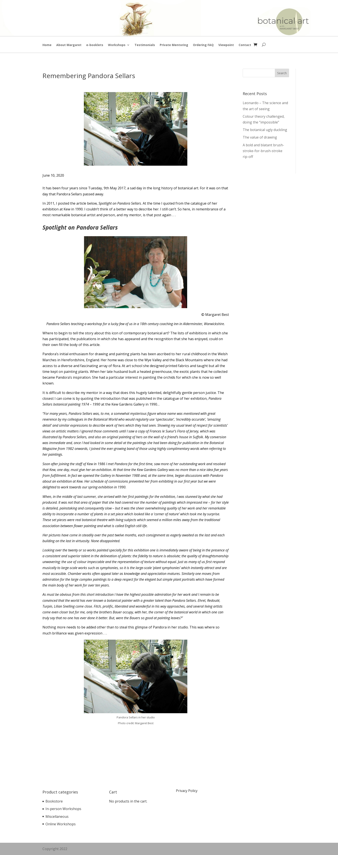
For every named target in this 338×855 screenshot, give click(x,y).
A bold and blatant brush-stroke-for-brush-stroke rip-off (263, 151)
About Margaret (68, 45)
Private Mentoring (174, 45)
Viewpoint (226, 45)
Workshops (116, 45)
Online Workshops (60, 824)
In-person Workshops (63, 808)
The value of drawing (260, 137)
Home (47, 45)
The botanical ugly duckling (265, 129)
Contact (245, 45)
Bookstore (54, 801)
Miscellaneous (57, 816)
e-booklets (94, 45)
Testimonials (145, 45)
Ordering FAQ (203, 45)
